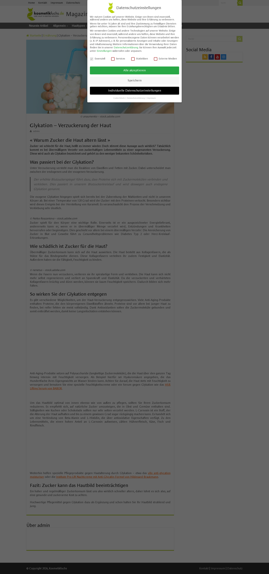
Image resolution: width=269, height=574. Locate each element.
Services (118, 57)
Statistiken (139, 57)
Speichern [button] (135, 79)
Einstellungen (104, 49)
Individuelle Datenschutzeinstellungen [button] (134, 89)
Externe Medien (165, 57)
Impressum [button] (151, 97)
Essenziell (97, 57)
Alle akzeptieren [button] (134, 69)
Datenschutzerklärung (126, 46)
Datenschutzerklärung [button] (136, 97)
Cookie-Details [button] (119, 97)
